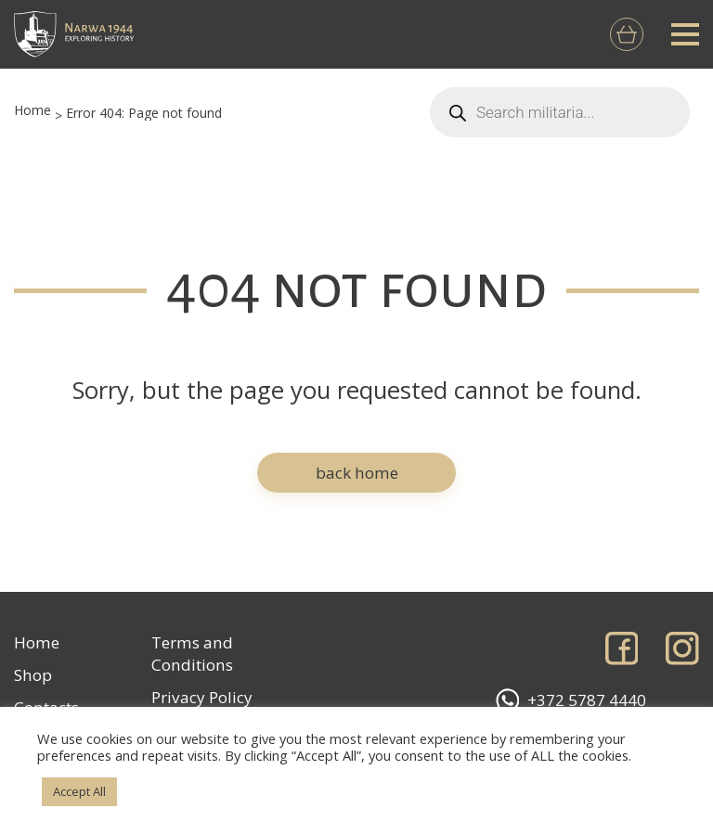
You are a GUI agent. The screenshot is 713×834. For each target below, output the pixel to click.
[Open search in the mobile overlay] (560, 112)
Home (32, 110)
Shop (33, 675)
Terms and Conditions (192, 653)
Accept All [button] (79, 791)
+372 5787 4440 (571, 700)
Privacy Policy (202, 697)
